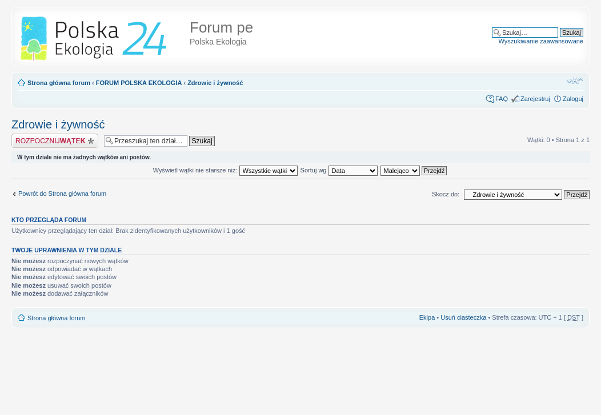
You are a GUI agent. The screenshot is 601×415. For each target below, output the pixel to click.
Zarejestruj (535, 98)
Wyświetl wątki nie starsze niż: (225, 170)
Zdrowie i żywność (215, 82)
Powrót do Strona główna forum (62, 193)
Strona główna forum (58, 82)
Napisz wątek (54, 141)
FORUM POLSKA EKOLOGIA (139, 82)
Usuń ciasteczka (463, 317)
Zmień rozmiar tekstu (575, 80)
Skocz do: (445, 194)
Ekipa (427, 317)
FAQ (501, 98)
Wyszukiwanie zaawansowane (541, 41)
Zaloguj (573, 98)
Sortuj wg (339, 170)
